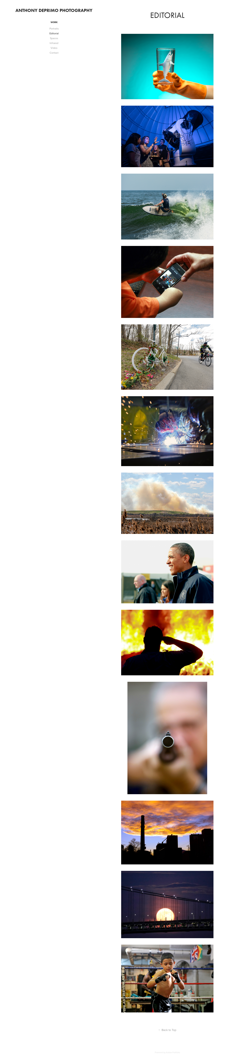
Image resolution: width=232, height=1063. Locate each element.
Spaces (54, 38)
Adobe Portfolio (173, 1052)
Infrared (54, 43)
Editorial (54, 33)
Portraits (54, 28)
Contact (54, 52)
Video (54, 48)
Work (54, 22)
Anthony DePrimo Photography (53, 10)
